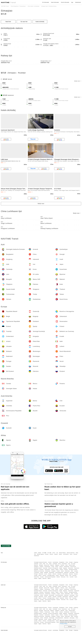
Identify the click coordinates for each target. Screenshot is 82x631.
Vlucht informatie (65, 2)
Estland (52, 569)
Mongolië (41, 565)
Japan (50, 563)
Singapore (36, 566)
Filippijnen (57, 565)
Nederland (66, 572)
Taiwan (56, 566)
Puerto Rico (36, 576)
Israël (40, 563)
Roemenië (41, 573)
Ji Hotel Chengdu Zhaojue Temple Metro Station (43, 188)
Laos (69, 563)
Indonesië (36, 563)
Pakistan (62, 565)
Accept (70, 626)
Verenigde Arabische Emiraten (40, 562)
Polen (77, 572)
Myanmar (36, 565)
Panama (44, 575)
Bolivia (66, 575)
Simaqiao (6, 10)
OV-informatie (45, 2)
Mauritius (44, 578)
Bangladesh (61, 562)
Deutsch (51, 554)
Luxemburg (36, 572)
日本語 (35, 552)
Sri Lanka (73, 563)
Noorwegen (72, 572)
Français (46, 554)
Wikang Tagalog (40, 554)
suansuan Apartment (8, 130)
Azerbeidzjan (55, 562)
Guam (76, 576)
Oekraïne (71, 573)
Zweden (49, 573)
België (60, 568)
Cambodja (55, 563)
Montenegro (51, 572)
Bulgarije (65, 568)
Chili (70, 575)
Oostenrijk (45, 568)
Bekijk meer (77, 81)
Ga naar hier (24, 21)
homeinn (57, 130)
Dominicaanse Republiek (50, 576)
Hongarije (53, 571)
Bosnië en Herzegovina (53, 568)
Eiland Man (67, 571)
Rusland (76, 573)
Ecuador (42, 576)
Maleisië (52, 565)
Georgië (71, 562)
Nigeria (49, 578)
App (72, 2)
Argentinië (62, 575)
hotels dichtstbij (40, 21)
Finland (61, 569)
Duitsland (41, 569)
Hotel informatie (55, 2)
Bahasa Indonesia (71, 552)
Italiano (60, 554)
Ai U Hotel (57, 188)
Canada (35, 575)
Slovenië (54, 573)
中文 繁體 (44, 552)
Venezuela (63, 576)
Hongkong (76, 562)
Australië (71, 576)
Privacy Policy (63, 623)
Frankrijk (66, 569)
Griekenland (47, 571)
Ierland (62, 571)
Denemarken (47, 569)
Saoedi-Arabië (72, 565)
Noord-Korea (73, 566)
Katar (66, 565)
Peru (68, 576)
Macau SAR (46, 565)
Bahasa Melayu (62, 552)
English (39, 552)
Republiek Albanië (38, 568)
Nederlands (36, 555)
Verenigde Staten (51, 575)
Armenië (50, 562)
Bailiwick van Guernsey (39, 571)
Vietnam (61, 566)
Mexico (40, 575)
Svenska (75, 554)
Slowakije (59, 573)
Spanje (56, 569)
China (67, 562)
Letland (41, 572)
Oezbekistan (66, 566)
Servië (45, 573)
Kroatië (58, 571)
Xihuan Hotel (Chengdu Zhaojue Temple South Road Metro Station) (23, 188)
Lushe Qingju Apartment (36, 130)
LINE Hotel (4, 159)
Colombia (74, 575)
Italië (72, 571)
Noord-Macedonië (59, 572)
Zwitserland (70, 568)
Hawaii (57, 575)
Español (56, 554)
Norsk (71, 554)
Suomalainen (66, 554)
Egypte (39, 578)
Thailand (41, 566)
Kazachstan (64, 563)
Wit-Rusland (65, 573)
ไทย (57, 552)
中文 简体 (49, 552)
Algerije (35, 578)
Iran (47, 563)
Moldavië (46, 572)
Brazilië (58, 576)
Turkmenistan (47, 566)
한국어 (53, 552)
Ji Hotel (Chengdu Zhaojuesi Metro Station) (42, 159)
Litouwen (76, 571)
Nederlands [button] (78, 2)
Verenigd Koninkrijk (73, 569)
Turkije (52, 566)
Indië (44, 563)
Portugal (36, 573)
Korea (59, 563)
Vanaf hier (8, 21)
